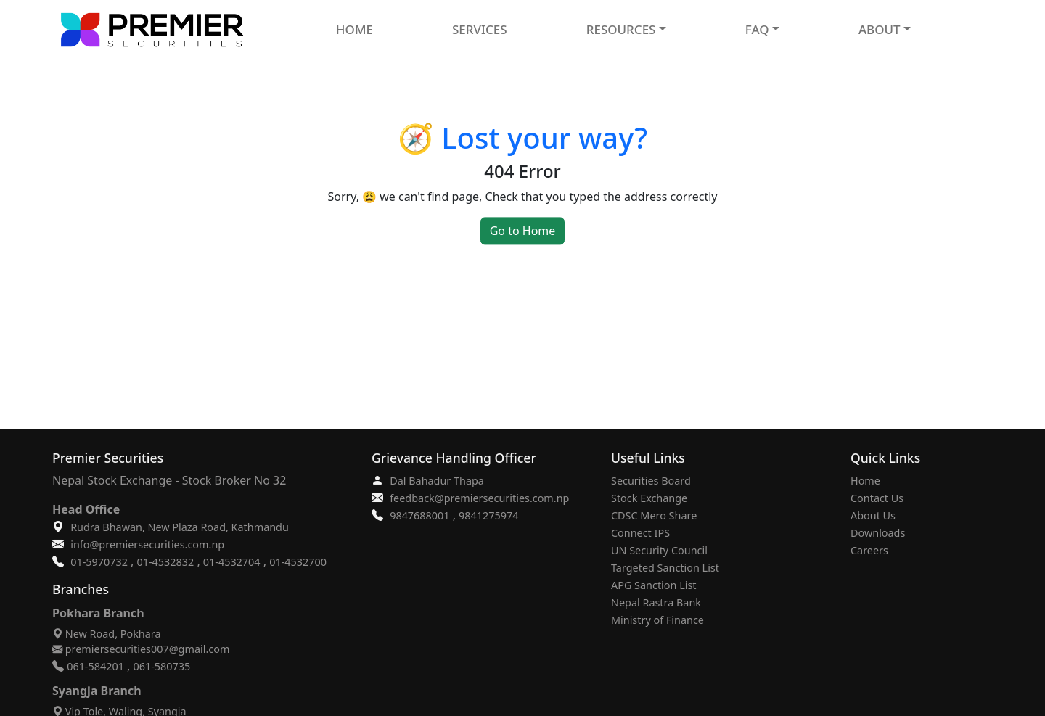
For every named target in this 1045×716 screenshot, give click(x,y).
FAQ (757, 29)
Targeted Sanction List (665, 568)
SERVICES (479, 29)
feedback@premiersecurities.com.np (479, 498)
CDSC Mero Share (654, 515)
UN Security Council (659, 550)
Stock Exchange (649, 498)
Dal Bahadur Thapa (437, 480)
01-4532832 (165, 562)
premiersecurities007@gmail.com (140, 649)
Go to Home (523, 231)
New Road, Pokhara (106, 634)
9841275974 (488, 515)
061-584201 (95, 666)
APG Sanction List (654, 585)
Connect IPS (640, 533)
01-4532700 (298, 562)
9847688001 (419, 515)
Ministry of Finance (657, 620)
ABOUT (879, 29)
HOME (354, 29)
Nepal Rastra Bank (656, 602)
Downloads (878, 533)
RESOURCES (621, 29)
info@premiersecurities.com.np (147, 544)
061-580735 (162, 666)
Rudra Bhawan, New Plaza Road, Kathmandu (179, 527)
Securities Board (651, 480)
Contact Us (877, 498)
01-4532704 (232, 562)
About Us (873, 515)
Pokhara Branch (98, 613)
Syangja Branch (97, 691)
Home (865, 480)
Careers (869, 550)
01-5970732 (99, 562)
